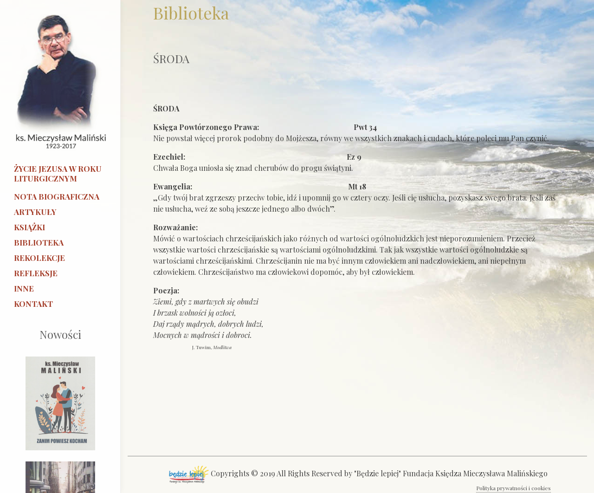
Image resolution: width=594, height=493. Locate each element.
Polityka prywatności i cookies (513, 488)
